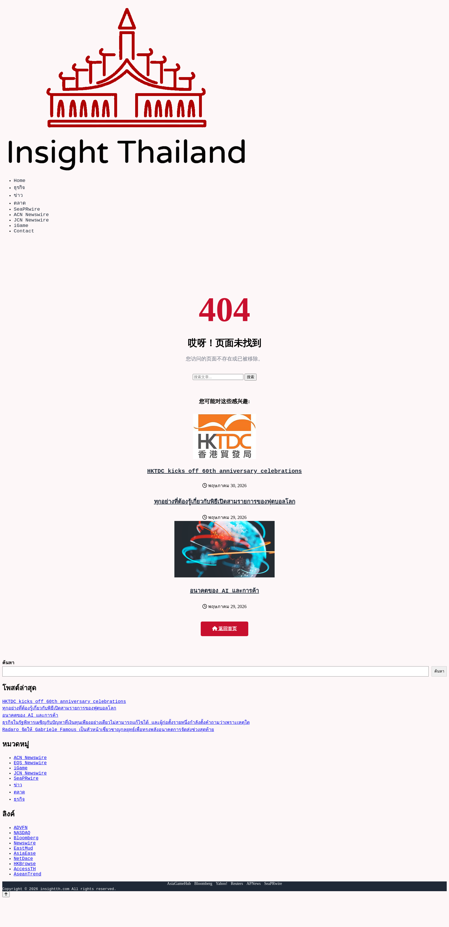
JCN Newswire (31, 224)
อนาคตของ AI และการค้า (224, 598)
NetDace (23, 882)
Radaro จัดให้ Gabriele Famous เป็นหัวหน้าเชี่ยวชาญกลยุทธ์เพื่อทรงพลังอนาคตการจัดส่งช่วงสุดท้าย (108, 739)
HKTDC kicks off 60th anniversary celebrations (224, 479)
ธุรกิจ (19, 188)
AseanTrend (27, 901)
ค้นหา (8, 670)
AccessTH (25, 895)
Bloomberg (26, 857)
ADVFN (20, 844)
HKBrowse (25, 888)
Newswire (25, 863)
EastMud (23, 870)
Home (19, 181)
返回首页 (224, 636)
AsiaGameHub (179, 911)
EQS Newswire (30, 775)
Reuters (237, 911)
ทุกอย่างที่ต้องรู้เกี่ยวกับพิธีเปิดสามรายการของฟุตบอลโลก (224, 509)
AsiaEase (25, 876)
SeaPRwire (27, 211)
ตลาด (20, 204)
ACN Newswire (31, 217)
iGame (21, 231)
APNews (254, 911)
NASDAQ (22, 851)
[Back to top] (6, 922)
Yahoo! (221, 911)
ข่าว (18, 196)
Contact (24, 237)
